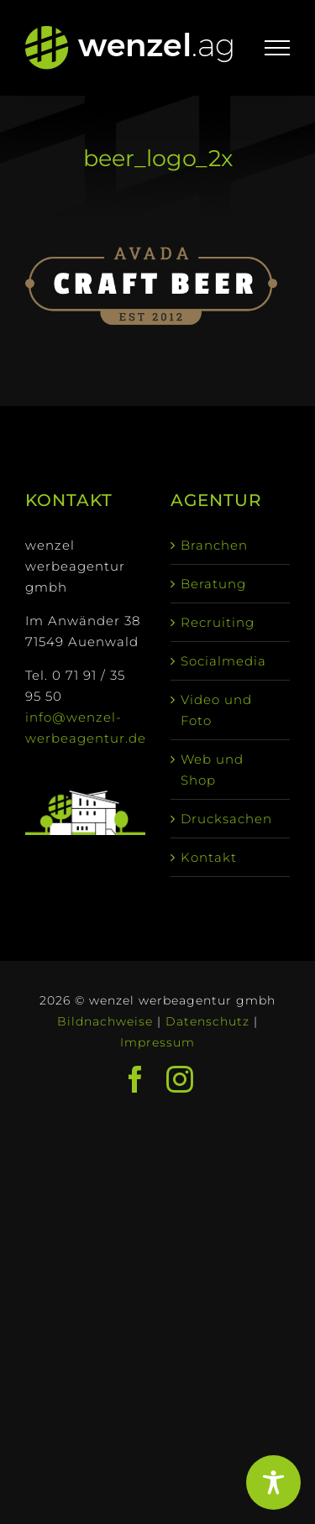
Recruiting (218, 622)
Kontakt (209, 857)
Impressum (157, 1042)
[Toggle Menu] (277, 47)
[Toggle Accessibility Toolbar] (273, 1482)
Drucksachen (226, 819)
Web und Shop (212, 769)
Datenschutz (207, 1021)
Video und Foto (216, 710)
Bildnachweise (105, 1021)
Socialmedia (223, 661)
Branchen (214, 545)
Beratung (213, 584)
